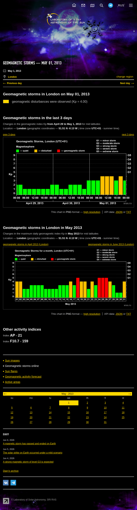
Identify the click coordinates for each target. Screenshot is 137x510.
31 (105, 422)
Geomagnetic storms (19, 63)
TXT (128, 212)
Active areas (12, 382)
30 (87, 422)
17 (105, 412)
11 (123, 407)
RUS (121, 5)
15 (69, 412)
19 (12, 417)
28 (50, 422)
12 (12, 412)
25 (123, 417)
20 (31, 417)
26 (12, 422)
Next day (125, 83)
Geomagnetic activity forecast (23, 376)
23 (87, 417)
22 (69, 417)
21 (50, 417)
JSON (119, 212)
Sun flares (11, 371)
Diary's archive (10, 471)
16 (87, 412)
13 (31, 412)
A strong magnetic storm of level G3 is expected (28, 461)
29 (69, 422)
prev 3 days (9, 134)
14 (50, 412)
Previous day (14, 83)
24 (105, 417)
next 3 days (128, 134)
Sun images (12, 360)
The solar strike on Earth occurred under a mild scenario (32, 452)
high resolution (92, 212)
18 (123, 412)
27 (31, 422)
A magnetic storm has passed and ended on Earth (29, 443)
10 (105, 407)
